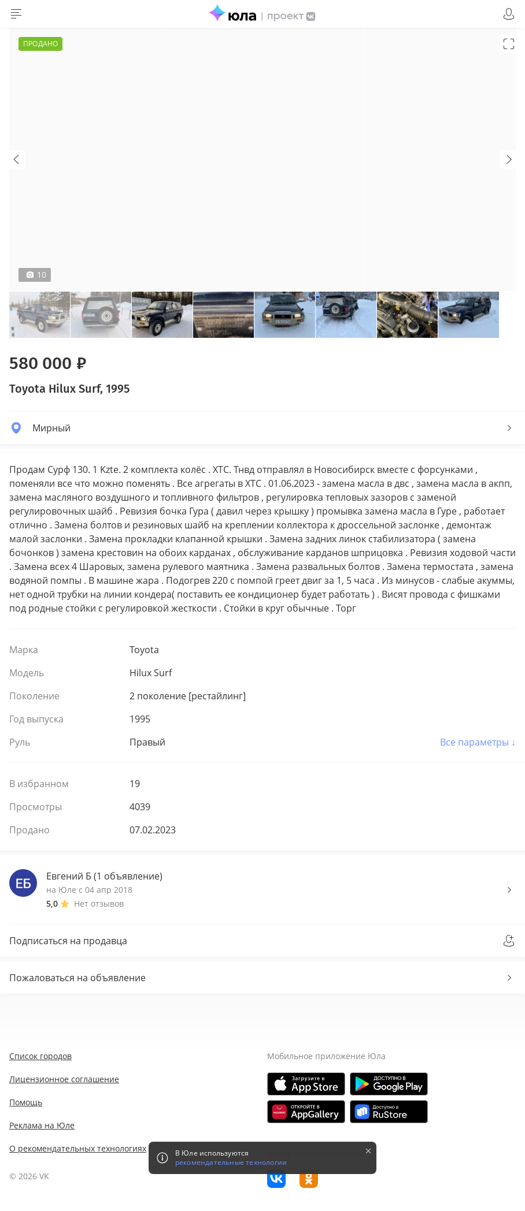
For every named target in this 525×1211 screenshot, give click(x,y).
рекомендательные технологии (231, 1162)
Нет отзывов (99, 903)
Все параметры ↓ (478, 742)
